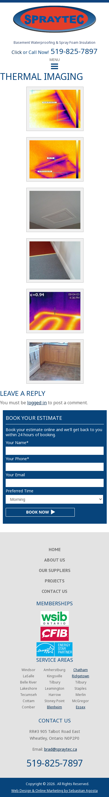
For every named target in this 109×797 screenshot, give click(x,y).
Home (55, 549)
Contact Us (54, 591)
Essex (80, 707)
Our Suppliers (54, 570)
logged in (37, 402)
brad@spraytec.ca (60, 749)
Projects (55, 581)
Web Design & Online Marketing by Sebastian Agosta (54, 790)
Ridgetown (80, 676)
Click (17, 52)
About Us (54, 560)
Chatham (80, 669)
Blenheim (54, 707)
